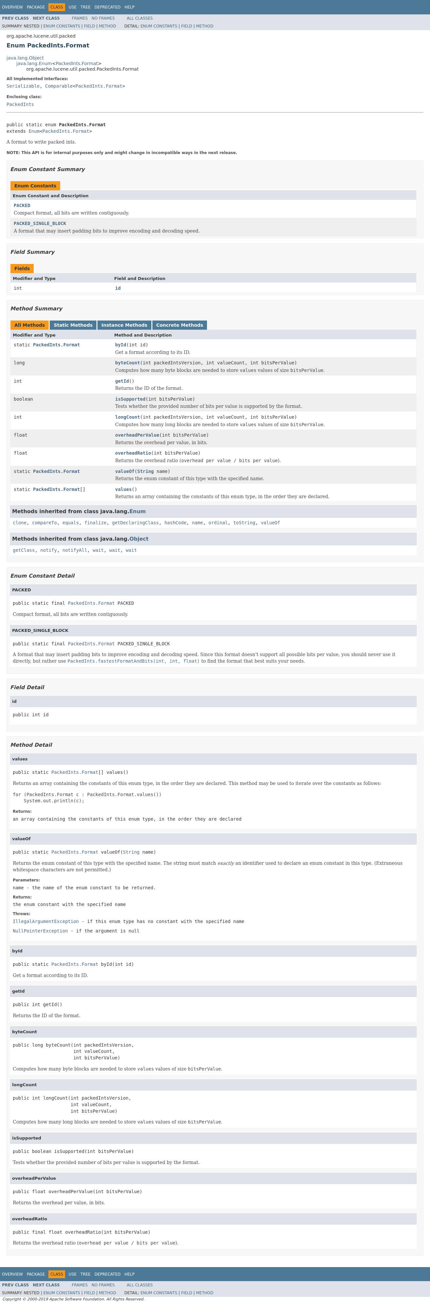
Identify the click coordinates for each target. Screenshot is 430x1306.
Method (107, 26)
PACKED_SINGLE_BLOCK (40, 223)
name (197, 522)
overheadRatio (133, 453)
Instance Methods (124, 325)
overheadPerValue (137, 435)
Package (36, 7)
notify (48, 550)
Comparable (59, 86)
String (145, 471)
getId (122, 381)
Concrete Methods (179, 325)
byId (120, 344)
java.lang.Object (25, 58)
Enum (34, 131)
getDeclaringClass (135, 522)
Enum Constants (61, 26)
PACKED (22, 205)
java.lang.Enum (34, 63)
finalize (95, 522)
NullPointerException (40, 930)
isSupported (130, 399)
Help (130, 7)
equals (70, 522)
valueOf (124, 471)
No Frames (103, 18)
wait (98, 550)
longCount (127, 417)
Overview (12, 7)
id (118, 288)
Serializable (23, 86)
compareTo (44, 522)
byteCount (127, 362)
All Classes (140, 18)
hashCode (175, 522)
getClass (24, 550)
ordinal (218, 522)
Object (139, 539)
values (123, 489)
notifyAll (74, 550)
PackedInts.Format (77, 63)
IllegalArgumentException (46, 921)
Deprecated (108, 7)
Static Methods (73, 325)
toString (244, 522)
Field (89, 26)
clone (19, 522)
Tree (85, 7)
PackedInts (20, 104)
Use (73, 7)
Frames (80, 18)
